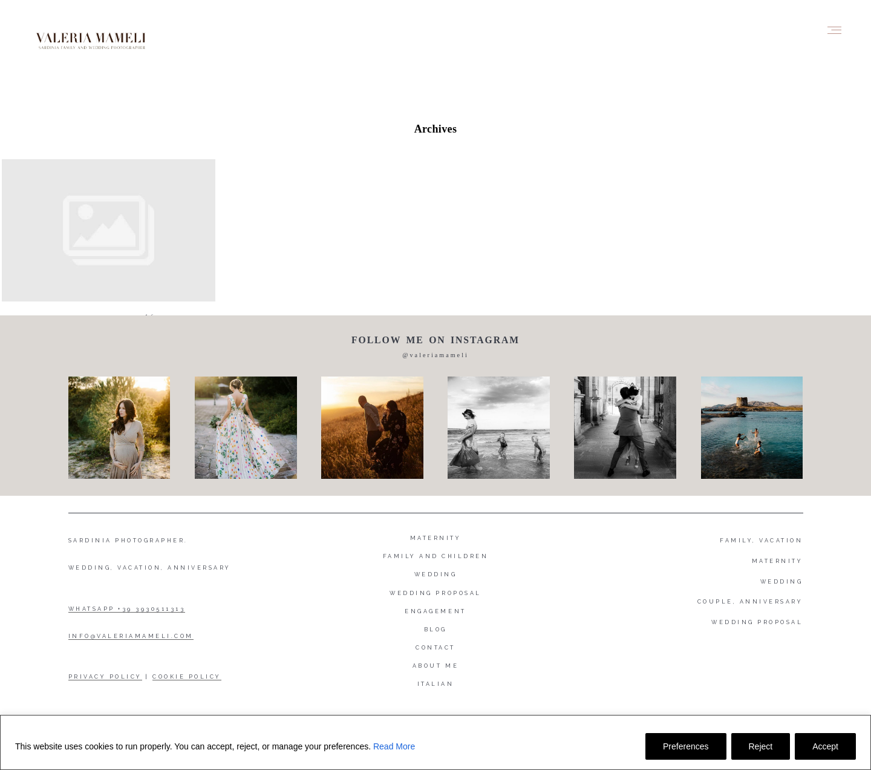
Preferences (685, 746)
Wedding (435, 574)
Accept (825, 746)
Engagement (435, 611)
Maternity (436, 538)
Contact (435, 648)
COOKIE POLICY (186, 677)
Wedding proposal (435, 593)
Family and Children (436, 556)
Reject (761, 746)
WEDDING (781, 582)
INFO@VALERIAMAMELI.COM (131, 636)
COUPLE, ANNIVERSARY (750, 602)
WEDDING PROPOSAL (757, 622)
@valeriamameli (435, 355)
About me (435, 666)
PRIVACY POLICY (105, 677)
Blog (435, 630)
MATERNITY (777, 561)
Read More (394, 746)
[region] (435, 742)
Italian (435, 684)
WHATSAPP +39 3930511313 (127, 609)
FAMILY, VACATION (761, 541)
